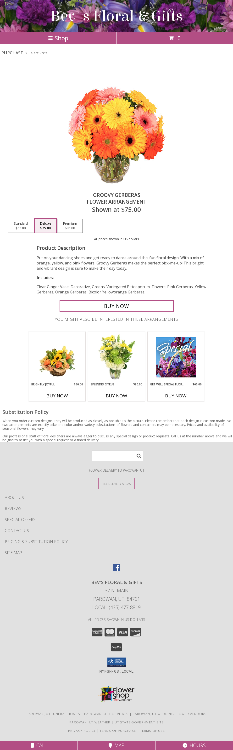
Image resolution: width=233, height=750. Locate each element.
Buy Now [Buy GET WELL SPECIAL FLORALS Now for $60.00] (176, 396)
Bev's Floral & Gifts (116, 16)
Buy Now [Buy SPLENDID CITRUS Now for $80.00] (116, 396)
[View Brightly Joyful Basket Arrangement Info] (57, 357)
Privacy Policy (82, 730)
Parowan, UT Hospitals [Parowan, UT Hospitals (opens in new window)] (106, 714)
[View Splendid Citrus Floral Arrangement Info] (117, 357)
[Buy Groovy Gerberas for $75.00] (117, 306)
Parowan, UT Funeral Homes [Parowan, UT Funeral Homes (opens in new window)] (53, 714)
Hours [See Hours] (194, 745)
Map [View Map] (116, 745)
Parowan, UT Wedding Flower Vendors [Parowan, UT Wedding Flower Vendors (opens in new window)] (169, 714)
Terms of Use (152, 730)
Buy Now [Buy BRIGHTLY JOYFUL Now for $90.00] (57, 396)
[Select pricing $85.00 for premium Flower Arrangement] (70, 226)
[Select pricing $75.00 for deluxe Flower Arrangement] (45, 226)
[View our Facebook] (116, 570)
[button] (116, 662)
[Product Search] (117, 456)
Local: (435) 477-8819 (116, 607)
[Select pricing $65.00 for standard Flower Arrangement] (21, 226)
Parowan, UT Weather (90, 722)
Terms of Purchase (118, 730)
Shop (58, 38)
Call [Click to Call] (39, 745)
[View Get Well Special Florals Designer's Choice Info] (176, 357)
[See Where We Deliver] (116, 483)
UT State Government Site (139, 722)
